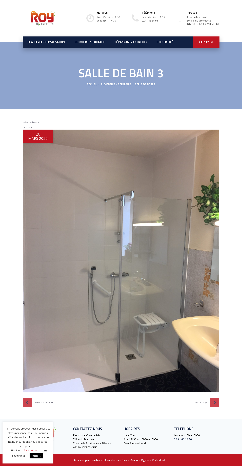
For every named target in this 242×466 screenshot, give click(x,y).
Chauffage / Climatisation (46, 42)
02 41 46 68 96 (183, 439)
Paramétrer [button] (30, 450)
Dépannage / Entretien (131, 42)
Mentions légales (139, 460)
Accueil (92, 84)
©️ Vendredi (158, 460)
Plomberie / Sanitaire (90, 42)
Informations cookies (115, 460)
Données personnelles (87, 460)
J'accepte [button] (36, 455)
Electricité (165, 42)
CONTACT (206, 42)
